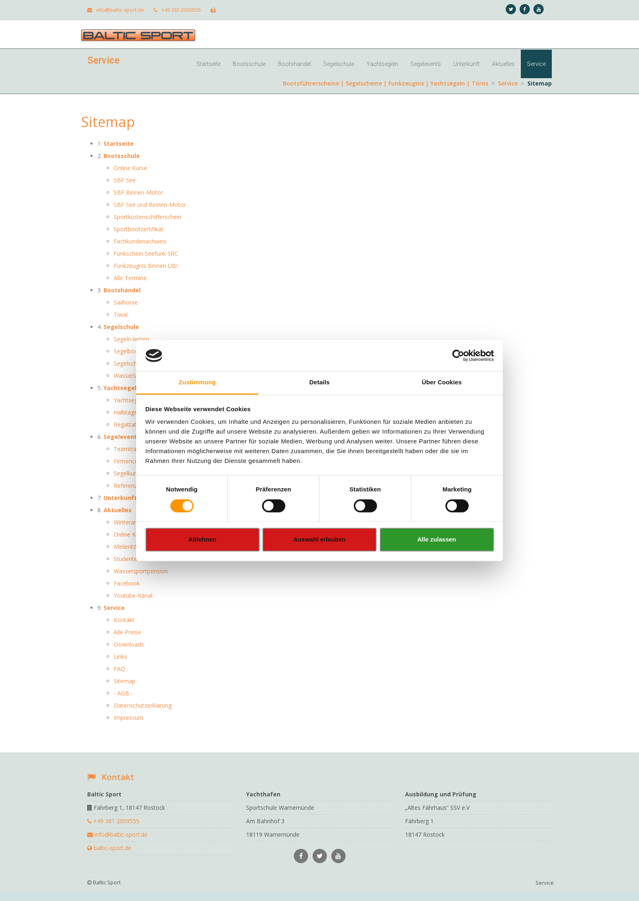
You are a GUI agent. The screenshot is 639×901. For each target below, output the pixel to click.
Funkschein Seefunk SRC (146, 253)
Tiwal (121, 314)
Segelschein (129, 363)
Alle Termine (130, 278)
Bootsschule (249, 64)
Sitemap (124, 681)
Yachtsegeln (382, 64)
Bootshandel (294, 64)
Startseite (208, 64)
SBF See (125, 180)
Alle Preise (127, 632)
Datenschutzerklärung (143, 705)
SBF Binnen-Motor (138, 192)
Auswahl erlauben (319, 539)
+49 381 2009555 (177, 10)
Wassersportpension (141, 571)
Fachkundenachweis (140, 241)
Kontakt (124, 620)
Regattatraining (134, 424)
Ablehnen (202, 539)
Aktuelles (503, 64)
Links (120, 656)
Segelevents (425, 64)
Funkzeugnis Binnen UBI (146, 266)
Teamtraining (131, 449)
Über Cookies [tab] (442, 382)
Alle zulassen (436, 539)
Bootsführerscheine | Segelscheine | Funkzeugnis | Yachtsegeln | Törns (385, 83)
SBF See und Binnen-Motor (150, 204)
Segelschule (338, 64)
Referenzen (129, 485)
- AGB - (123, 693)
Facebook (127, 583)
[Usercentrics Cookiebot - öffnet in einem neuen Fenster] (458, 355)
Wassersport (130, 375)
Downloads (129, 644)
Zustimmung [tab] (197, 382)
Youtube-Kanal (133, 595)
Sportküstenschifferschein (147, 217)
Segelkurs (126, 473)
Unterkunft (466, 64)
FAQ (119, 669)
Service (536, 64)
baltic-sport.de (109, 848)
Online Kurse (130, 168)
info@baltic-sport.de (115, 10)
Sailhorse (126, 302)
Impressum (128, 717)
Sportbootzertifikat (138, 229)
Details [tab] (319, 382)
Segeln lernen (131, 339)
